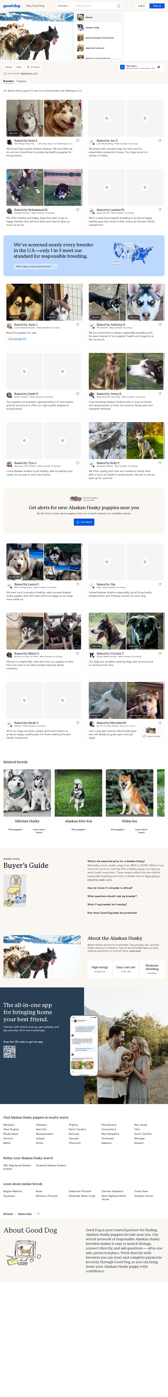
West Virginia (10, 1125)
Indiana (40, 1134)
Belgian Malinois (12, 1186)
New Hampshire (110, 1130)
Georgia (73, 1134)
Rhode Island (11, 1130)
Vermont (8, 1134)
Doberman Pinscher (80, 1186)
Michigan (139, 1134)
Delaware (41, 1121)
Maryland (8, 1121)
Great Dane (140, 1186)
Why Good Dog (35, 5)
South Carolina (142, 1130)
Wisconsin (75, 1139)
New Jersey (141, 1121)
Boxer (39, 1186)
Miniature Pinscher (46, 1190)
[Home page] (12, 6)
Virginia (73, 1121)
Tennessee (107, 1134)
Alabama (106, 1139)
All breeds (8, 1208)
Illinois (39, 1139)
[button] (24, 118)
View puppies (15, 830)
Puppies (21, 81)
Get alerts (84, 522)
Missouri (139, 1139)
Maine (6, 1139)
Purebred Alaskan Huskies (51, 1161)
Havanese (9, 1190)
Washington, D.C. (27, 73)
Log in (142, 6)
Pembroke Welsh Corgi (82, 1190)
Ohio (137, 1125)
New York (41, 1125)
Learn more (134, 948)
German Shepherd (112, 1186)
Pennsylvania (109, 1121)
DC (40, 1208)
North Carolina (77, 1125)
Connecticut (108, 1125)
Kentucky (74, 1130)
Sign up (157, 6)
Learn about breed (39, 830)
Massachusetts (44, 1130)
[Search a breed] (98, 6)
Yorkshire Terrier (143, 1190)
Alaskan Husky (26, 1208)
